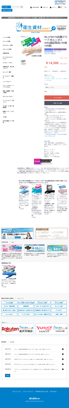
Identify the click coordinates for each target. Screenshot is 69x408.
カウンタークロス (8, 96)
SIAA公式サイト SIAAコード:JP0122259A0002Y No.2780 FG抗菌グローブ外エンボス (55, 134)
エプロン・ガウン (8, 62)
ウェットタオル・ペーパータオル (8, 86)
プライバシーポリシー (28, 391)
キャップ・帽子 (7, 72)
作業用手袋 (6, 53)
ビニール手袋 (6, 41)
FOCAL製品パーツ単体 (8, 121)
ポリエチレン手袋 (8, 45)
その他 (4, 117)
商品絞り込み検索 (7, 10)
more (7, 375)
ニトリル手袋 (6, 37)
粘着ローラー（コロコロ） (8, 112)
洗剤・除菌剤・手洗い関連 (8, 91)
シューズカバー (7, 81)
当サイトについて (16, 391)
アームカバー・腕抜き (8, 76)
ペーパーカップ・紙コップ (8, 101)
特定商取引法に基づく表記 (41, 391)
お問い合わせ (53, 391)
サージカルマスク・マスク (8, 58)
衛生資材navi (34, 398)
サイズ (46, 84)
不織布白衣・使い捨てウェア (8, 67)
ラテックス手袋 (7, 49)
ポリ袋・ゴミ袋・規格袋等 (8, 106)
